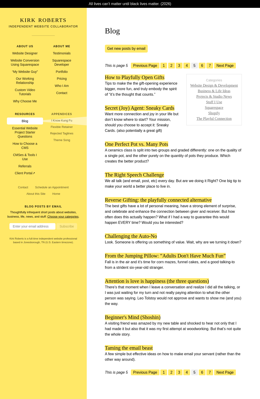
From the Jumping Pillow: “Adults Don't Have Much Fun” (165, 256)
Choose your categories (62, 216)
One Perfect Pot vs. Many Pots (136, 144)
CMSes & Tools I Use (25, 157)
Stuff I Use (214, 102)
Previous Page (145, 66)
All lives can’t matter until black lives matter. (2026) (130, 4)
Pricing (62, 78)
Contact (61, 93)
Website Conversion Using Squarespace (25, 62)
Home (56, 193)
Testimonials (62, 53)
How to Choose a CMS (25, 146)
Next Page (225, 66)
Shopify (214, 113)
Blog (25, 121)
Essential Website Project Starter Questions (25, 132)
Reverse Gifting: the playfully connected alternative (158, 200)
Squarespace (214, 107)
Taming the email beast (129, 348)
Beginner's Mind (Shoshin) (133, 317)
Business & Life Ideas (214, 91)
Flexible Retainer (62, 127)
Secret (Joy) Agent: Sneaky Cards (139, 108)
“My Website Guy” (25, 72)
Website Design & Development (214, 85)
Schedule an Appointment (52, 187)
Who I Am (62, 86)
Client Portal (23, 173)
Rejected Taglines (61, 133)
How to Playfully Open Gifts (135, 77)
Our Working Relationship (25, 81)
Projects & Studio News (214, 96)
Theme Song (61, 140)
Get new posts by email (126, 48)
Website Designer (25, 53)
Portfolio (62, 72)
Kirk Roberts (43, 20)
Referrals (25, 166)
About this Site (36, 193)
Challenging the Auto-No (131, 236)
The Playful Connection (214, 119)
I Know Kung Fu (61, 120)
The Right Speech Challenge (134, 175)
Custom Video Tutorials (25, 92)
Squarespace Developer (61, 62)
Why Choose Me (25, 101)
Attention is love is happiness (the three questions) (157, 281)
